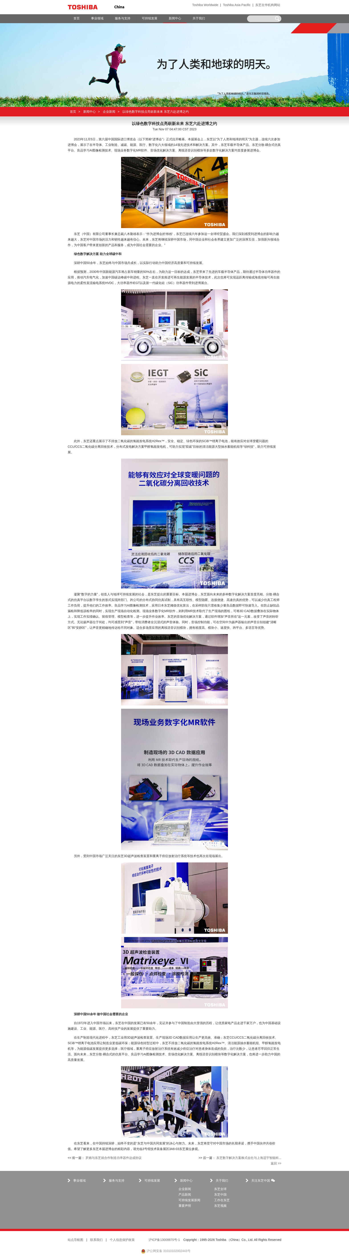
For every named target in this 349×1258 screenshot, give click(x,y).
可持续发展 (152, 1180)
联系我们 (96, 1240)
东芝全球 (220, 1189)
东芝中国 (220, 1195)
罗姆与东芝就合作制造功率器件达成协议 (113, 1158)
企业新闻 (109, 111)
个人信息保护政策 (122, 1240)
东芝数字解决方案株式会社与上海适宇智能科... (248, 1158)
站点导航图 (75, 1240)
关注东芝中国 (263, 1181)
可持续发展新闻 (189, 1200)
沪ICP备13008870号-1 (164, 1240)
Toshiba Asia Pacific (237, 5)
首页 (73, 111)
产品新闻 (185, 1195)
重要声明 (185, 1206)
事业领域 (79, 1180)
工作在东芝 (222, 1200)
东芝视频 (220, 1206)
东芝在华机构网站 (267, 5)
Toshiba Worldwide (205, 5)
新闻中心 (89, 111)
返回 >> (276, 1163)
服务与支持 (116, 1180)
